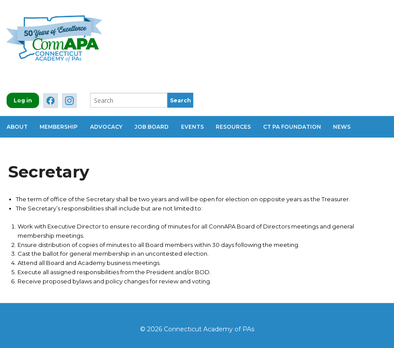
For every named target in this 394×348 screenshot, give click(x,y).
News (349, 126)
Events (196, 126)
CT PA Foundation (299, 126)
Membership (60, 126)
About (17, 126)
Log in (23, 100)
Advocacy (108, 126)
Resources (239, 126)
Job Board (155, 126)
